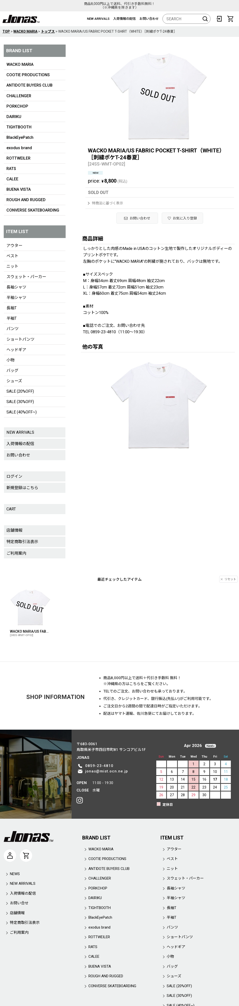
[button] (182, 218)
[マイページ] (10, 855)
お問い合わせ (149, 19)
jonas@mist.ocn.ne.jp (106, 771)
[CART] (230, 19)
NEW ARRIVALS (98, 19)
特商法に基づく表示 (105, 203)
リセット (228, 579)
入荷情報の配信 (124, 19)
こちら (134, 684)
